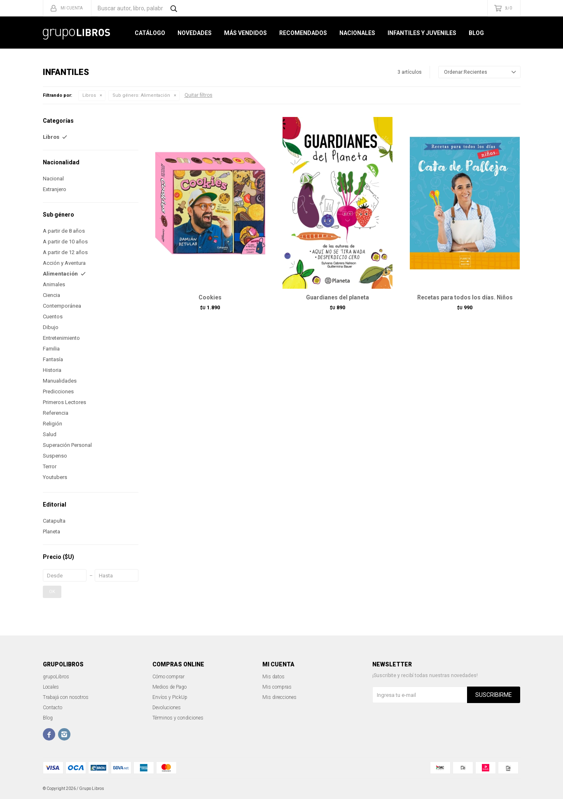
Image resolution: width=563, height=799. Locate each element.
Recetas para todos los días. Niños (465, 297)
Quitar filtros (199, 95)
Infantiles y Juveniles (422, 33)
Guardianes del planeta (337, 297)
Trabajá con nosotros (66, 697)
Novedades (195, 33)
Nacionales (357, 33)
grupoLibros (56, 677)
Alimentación (141, 95)
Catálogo (150, 33)
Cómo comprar (168, 677)
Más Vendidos (245, 33)
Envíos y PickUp (169, 697)
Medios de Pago (169, 687)
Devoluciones (166, 707)
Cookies (210, 297)
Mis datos (273, 677)
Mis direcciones (279, 697)
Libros (89, 95)
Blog (476, 33)
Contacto (52, 707)
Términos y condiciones (177, 718)
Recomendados (303, 33)
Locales (51, 687)
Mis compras (277, 687)
